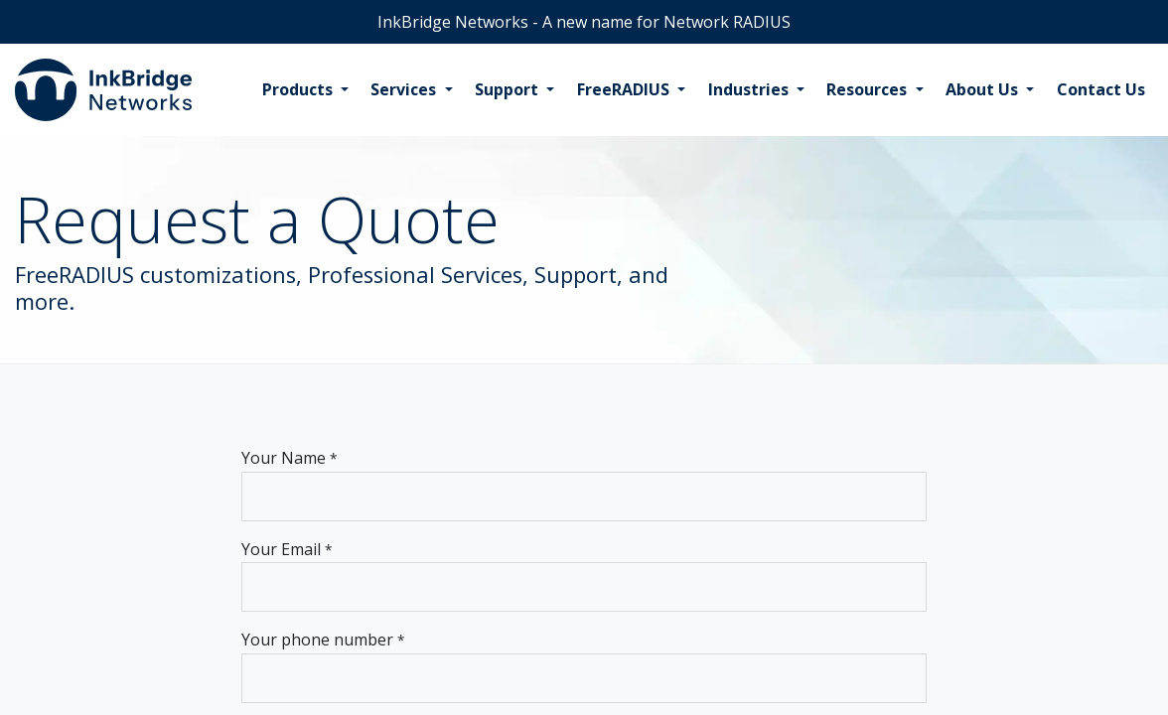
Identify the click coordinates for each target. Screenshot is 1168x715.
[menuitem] (305, 90)
